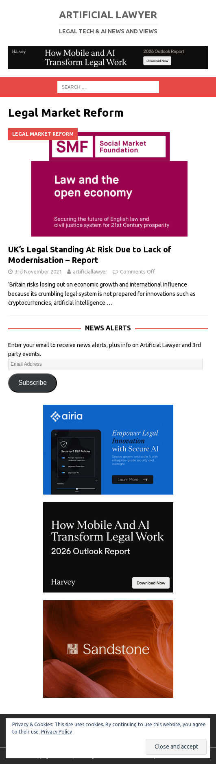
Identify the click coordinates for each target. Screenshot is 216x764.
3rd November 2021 (38, 271)
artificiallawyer (90, 271)
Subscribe (32, 382)
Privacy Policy (56, 731)
